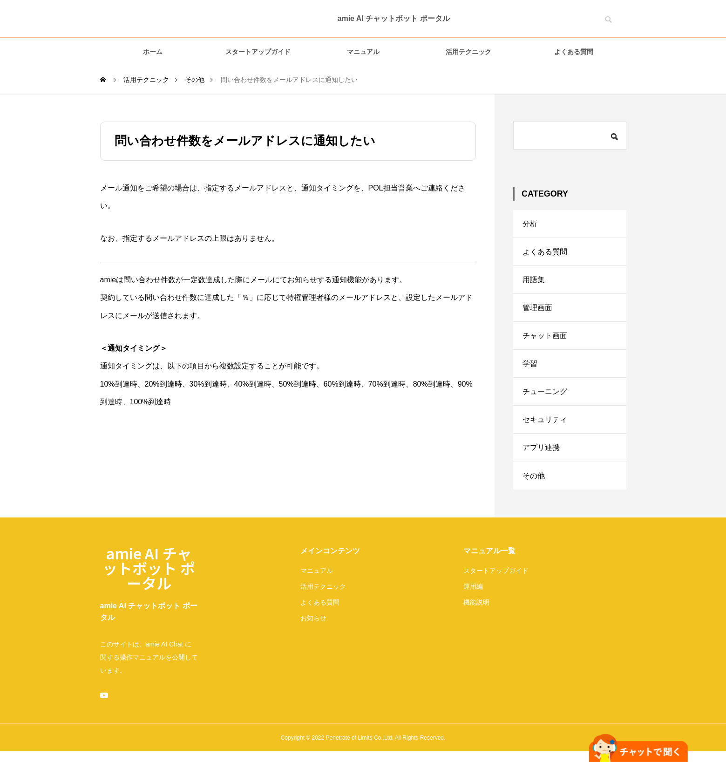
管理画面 (537, 309)
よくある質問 (573, 51)
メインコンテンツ (330, 555)
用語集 (533, 281)
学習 (529, 366)
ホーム (153, 51)
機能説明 (476, 606)
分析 (529, 224)
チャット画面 (544, 337)
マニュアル (363, 51)
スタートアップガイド (258, 51)
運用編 (473, 590)
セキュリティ (544, 423)
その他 (533, 479)
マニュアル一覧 (489, 555)
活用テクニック (468, 51)
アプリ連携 (541, 451)
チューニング (544, 394)
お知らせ (313, 622)
